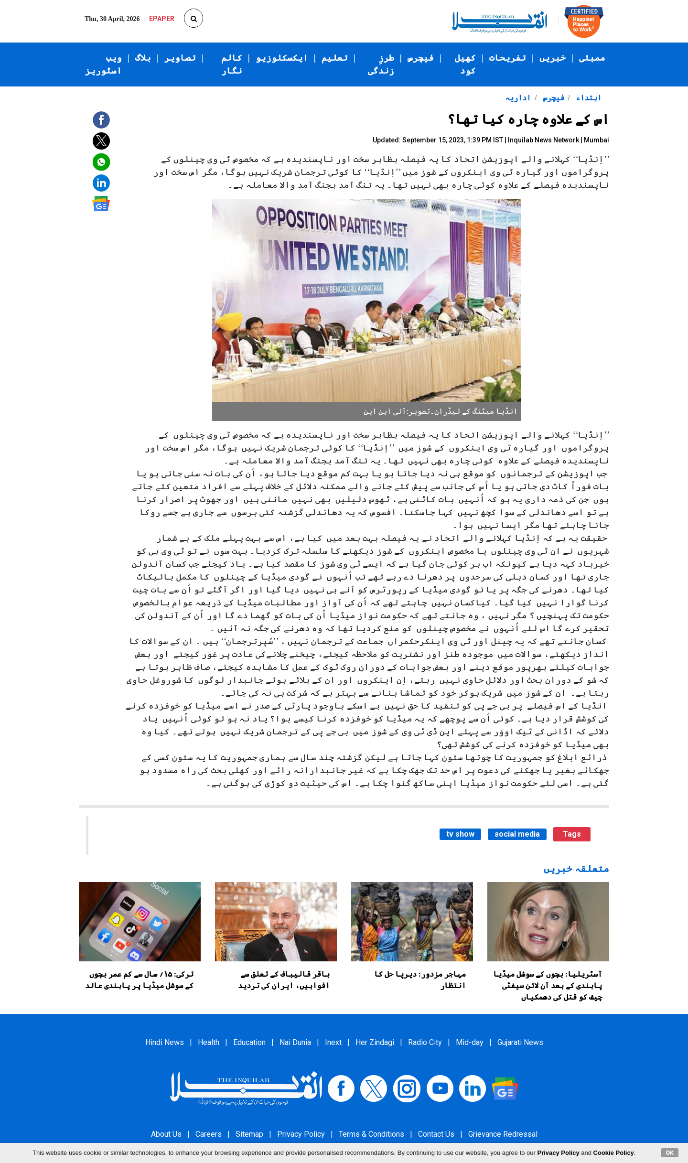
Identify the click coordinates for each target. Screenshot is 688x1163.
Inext (333, 1042)
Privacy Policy (301, 1134)
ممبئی (592, 58)
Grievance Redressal (503, 1134)
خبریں (552, 58)
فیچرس (421, 58)
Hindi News (164, 1042)
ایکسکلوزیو (282, 58)
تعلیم (335, 58)
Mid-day (470, 1042)
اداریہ (518, 98)
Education (249, 1042)
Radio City (425, 1042)
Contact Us (436, 1134)
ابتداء (588, 98)
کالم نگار (231, 64)
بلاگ (143, 58)
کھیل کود (465, 64)
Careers (208, 1134)
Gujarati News (520, 1042)
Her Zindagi (374, 1042)
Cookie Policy (613, 1152)
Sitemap (249, 1134)
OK (670, 1152)
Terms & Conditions (371, 1134)
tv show (460, 834)
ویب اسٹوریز (103, 64)
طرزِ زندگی (381, 64)
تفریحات (507, 58)
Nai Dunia (295, 1042)
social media (517, 834)
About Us (166, 1134)
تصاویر (180, 58)
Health (208, 1042)
